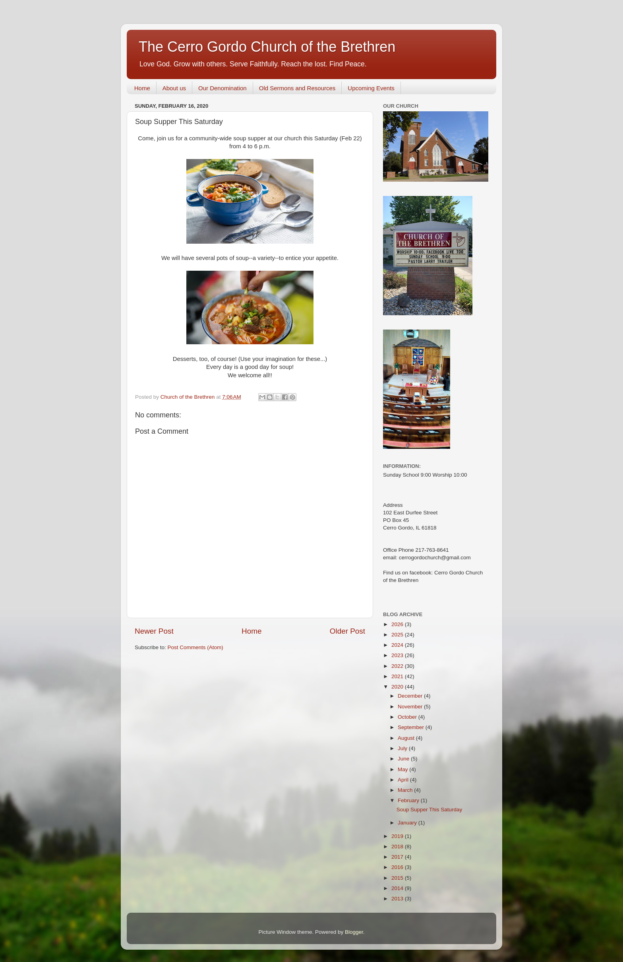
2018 (398, 847)
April (404, 780)
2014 (398, 888)
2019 (398, 836)
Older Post (347, 631)
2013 (398, 899)
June (404, 759)
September (412, 727)
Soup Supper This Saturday (429, 810)
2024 (398, 645)
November (411, 707)
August (407, 738)
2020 (398, 687)
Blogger (354, 932)
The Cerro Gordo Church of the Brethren (267, 47)
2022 (398, 666)
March (406, 790)
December (411, 696)
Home (142, 88)
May (403, 769)
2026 (398, 624)
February (409, 800)
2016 (398, 867)
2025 (398, 635)
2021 (398, 676)
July (403, 748)
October (408, 717)
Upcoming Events (371, 88)
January (408, 823)
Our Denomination (222, 88)
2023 (398, 655)
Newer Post (154, 631)
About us (174, 88)
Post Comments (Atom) (195, 647)
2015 (398, 878)
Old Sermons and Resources (297, 88)
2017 (398, 857)
